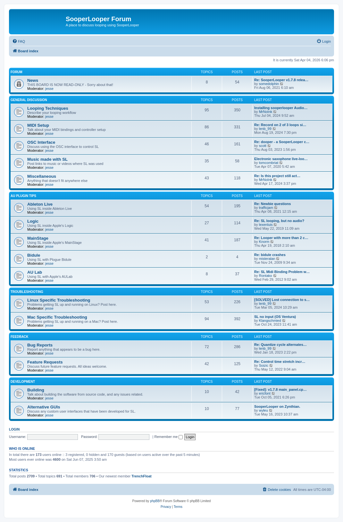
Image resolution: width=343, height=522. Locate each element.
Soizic (263, 365)
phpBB (155, 501)
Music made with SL (47, 159)
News (32, 80)
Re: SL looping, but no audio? (279, 221)
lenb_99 (265, 129)
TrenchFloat (141, 476)
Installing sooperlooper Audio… (280, 108)
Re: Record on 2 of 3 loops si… (280, 125)
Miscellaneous (41, 176)
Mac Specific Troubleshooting (57, 317)
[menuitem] (18, 41)
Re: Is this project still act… (277, 176)
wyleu (263, 410)
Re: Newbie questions (272, 204)
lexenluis (266, 225)
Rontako (265, 276)
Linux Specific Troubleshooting (58, 300)
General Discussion (29, 100)
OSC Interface (41, 142)
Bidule (33, 255)
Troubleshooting (27, 292)
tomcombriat (269, 163)
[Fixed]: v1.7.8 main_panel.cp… (280, 389)
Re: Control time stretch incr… (279, 362)
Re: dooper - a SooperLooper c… (281, 142)
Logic (32, 221)
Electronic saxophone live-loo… (281, 159)
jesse (49, 88)
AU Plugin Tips (23, 196)
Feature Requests (45, 362)
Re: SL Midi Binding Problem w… (282, 272)
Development (23, 381)
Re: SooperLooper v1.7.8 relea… (281, 80)
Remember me (169, 437)
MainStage (37, 238)
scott (262, 146)
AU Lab (34, 272)
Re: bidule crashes (270, 255)
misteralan (267, 259)
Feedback (20, 336)
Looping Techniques (47, 108)
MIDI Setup (38, 125)
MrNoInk (265, 112)
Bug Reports (40, 345)
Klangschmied (270, 320)
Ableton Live (40, 204)
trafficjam (266, 208)
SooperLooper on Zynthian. (277, 406)
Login (14, 429)
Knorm (264, 242)
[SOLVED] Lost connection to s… (282, 300)
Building (35, 390)
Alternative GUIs (43, 407)
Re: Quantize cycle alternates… (280, 345)
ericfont (265, 393)
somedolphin (269, 84)
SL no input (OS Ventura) (275, 317)
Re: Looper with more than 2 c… (281, 238)
